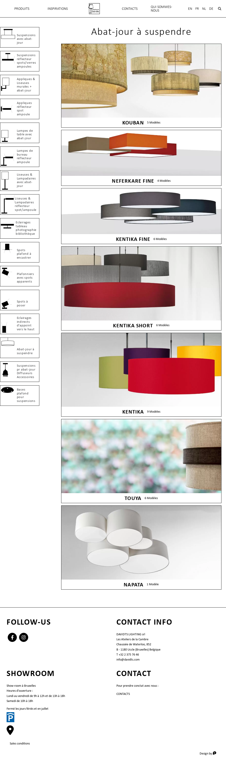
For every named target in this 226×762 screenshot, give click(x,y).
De (211, 8)
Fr (197, 8)
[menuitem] (94, 8)
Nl (204, 8)
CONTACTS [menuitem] (130, 8)
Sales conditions (20, 743)
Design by (209, 753)
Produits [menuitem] (21, 8)
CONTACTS (123, 694)
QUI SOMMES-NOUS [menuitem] (161, 9)
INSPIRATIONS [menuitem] (58, 8)
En (190, 8)
